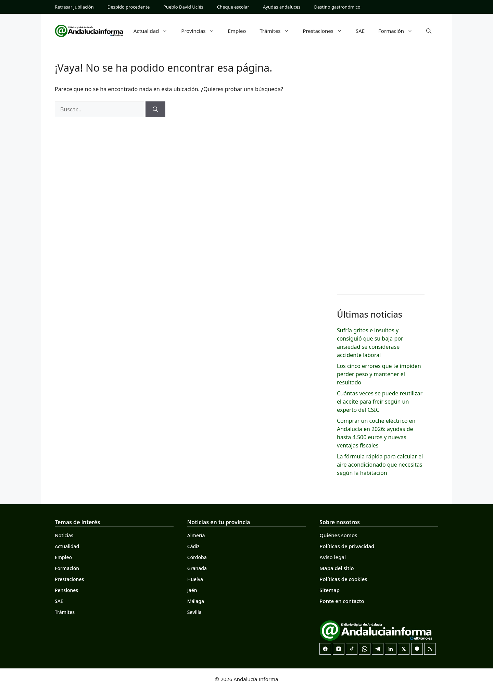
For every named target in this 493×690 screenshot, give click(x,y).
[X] (403, 649)
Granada (197, 568)
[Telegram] (377, 649)
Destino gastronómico (337, 7)
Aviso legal (332, 557)
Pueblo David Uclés (183, 7)
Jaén (192, 590)
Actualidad (154, 31)
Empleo (237, 30)
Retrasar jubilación (74, 7)
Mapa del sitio (336, 568)
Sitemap (329, 590)
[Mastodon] (417, 649)
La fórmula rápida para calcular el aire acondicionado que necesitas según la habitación (380, 465)
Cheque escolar (233, 7)
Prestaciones (326, 31)
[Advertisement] (381, 178)
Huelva (195, 579)
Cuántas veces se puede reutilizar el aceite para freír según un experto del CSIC (379, 402)
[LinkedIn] (390, 649)
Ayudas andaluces (282, 7)
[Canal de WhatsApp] (364, 649)
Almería (196, 535)
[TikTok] (351, 649)
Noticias (64, 535)
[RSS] (430, 649)
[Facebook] (325, 649)
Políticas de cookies (343, 579)
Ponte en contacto (341, 600)
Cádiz (193, 546)
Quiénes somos (338, 535)
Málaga (195, 601)
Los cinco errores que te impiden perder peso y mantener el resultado (379, 374)
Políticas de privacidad (346, 546)
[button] (428, 31)
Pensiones (66, 590)
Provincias (201, 31)
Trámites (278, 31)
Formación (398, 31)
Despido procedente (129, 7)
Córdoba (197, 557)
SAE (360, 30)
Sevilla (194, 612)
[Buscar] (155, 109)
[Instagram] (338, 649)
